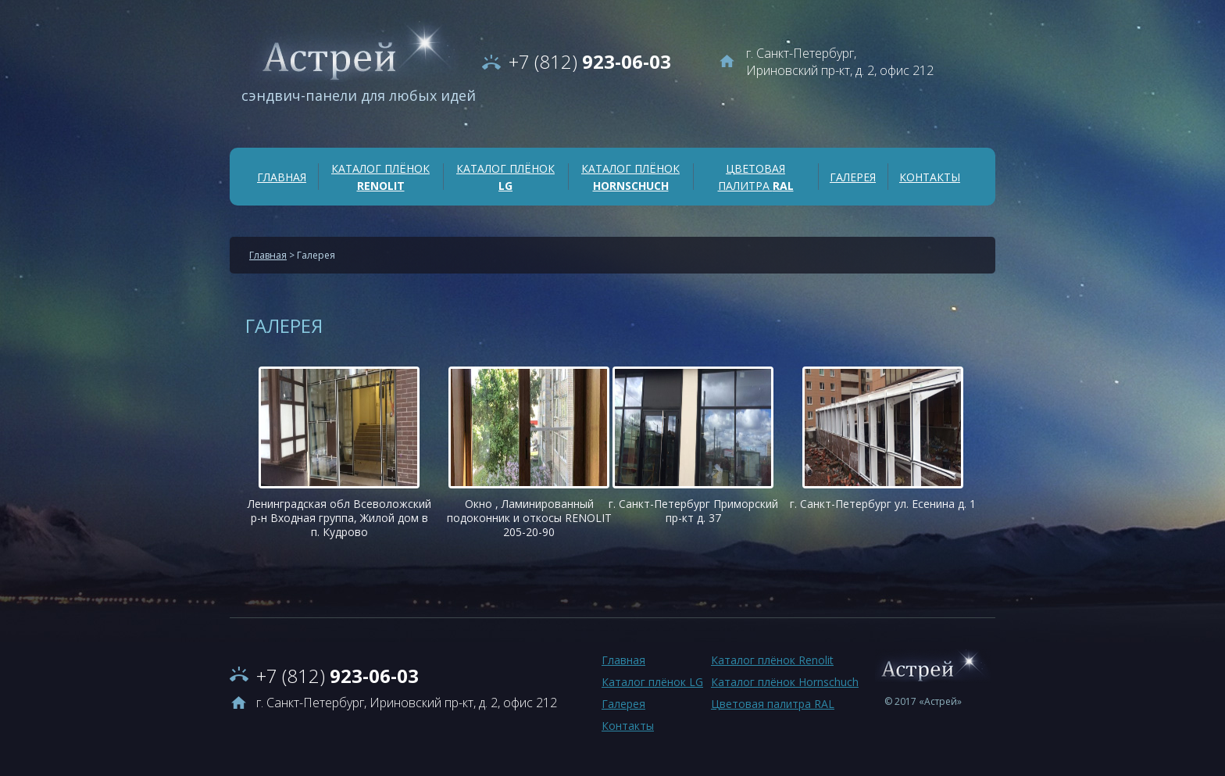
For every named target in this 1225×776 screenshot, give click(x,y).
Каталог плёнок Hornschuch (785, 681)
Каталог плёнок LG (652, 681)
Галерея (853, 177)
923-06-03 (590, 61)
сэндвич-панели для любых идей (358, 95)
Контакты (929, 177)
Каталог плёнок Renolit (772, 660)
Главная (281, 177)
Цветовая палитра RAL (772, 703)
